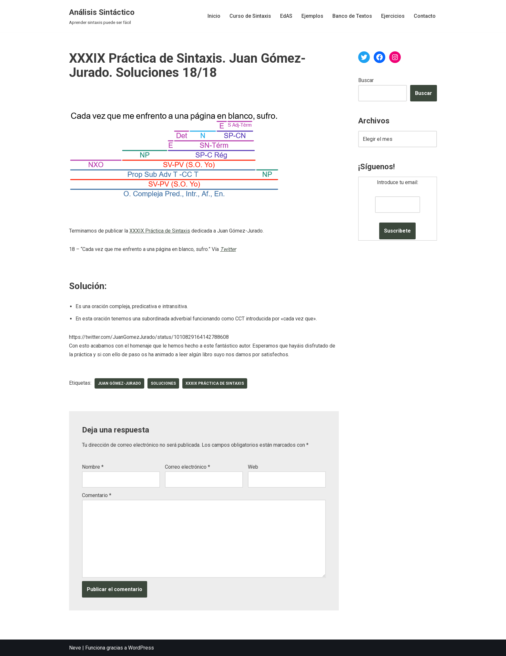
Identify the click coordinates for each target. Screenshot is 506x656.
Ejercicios (393, 16)
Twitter (228, 249)
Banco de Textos (352, 16)
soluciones (163, 383)
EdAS (286, 16)
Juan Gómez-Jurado (119, 383)
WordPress (141, 648)
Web (253, 467)
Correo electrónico (187, 467)
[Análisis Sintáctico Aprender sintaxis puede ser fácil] (102, 16)
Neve (75, 648)
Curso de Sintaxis (250, 16)
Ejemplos (312, 16)
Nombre (93, 467)
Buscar (366, 80)
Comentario (96, 495)
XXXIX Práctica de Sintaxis (159, 231)
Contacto (425, 16)
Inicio (213, 16)
